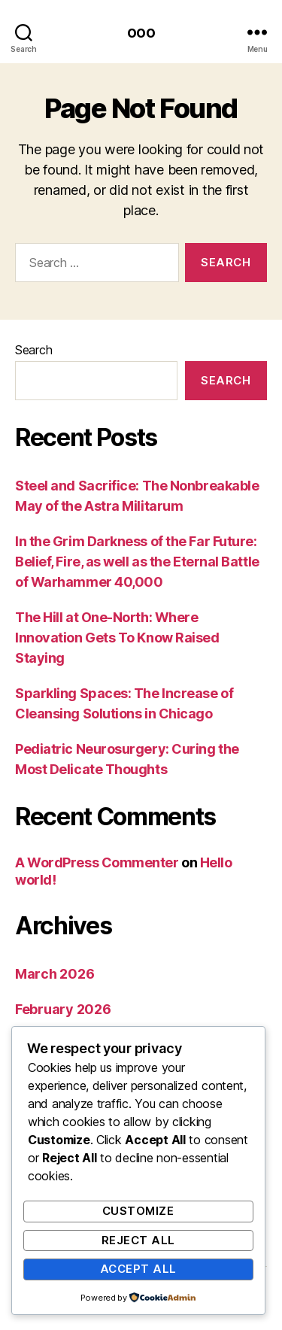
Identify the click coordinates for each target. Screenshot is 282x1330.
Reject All (138, 1240)
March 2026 (54, 974)
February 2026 (63, 1009)
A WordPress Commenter (97, 862)
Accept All (138, 1269)
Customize (138, 1211)
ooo (140, 32)
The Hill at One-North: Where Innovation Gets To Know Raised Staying (117, 637)
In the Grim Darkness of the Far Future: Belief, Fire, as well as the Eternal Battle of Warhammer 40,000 (137, 561)
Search (33, 349)
